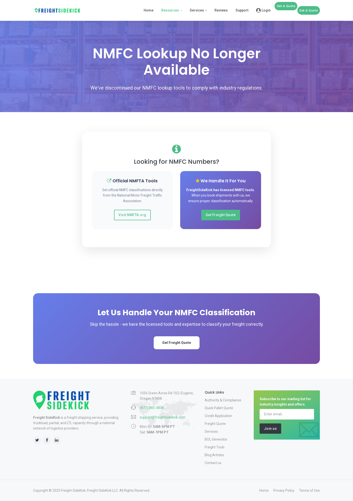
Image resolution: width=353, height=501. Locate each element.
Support (242, 10)
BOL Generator (216, 439)
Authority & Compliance (223, 400)
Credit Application (218, 416)
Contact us (213, 463)
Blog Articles (214, 455)
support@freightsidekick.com (162, 417)
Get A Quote (286, 6)
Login (263, 10)
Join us (270, 429)
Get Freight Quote (221, 215)
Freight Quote (215, 424)
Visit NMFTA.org (132, 215)
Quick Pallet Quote (219, 408)
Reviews (221, 10)
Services (197, 10)
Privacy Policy (283, 490)
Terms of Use (309, 490)
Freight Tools (215, 447)
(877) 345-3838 (152, 408)
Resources (170, 10)
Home (148, 10)
